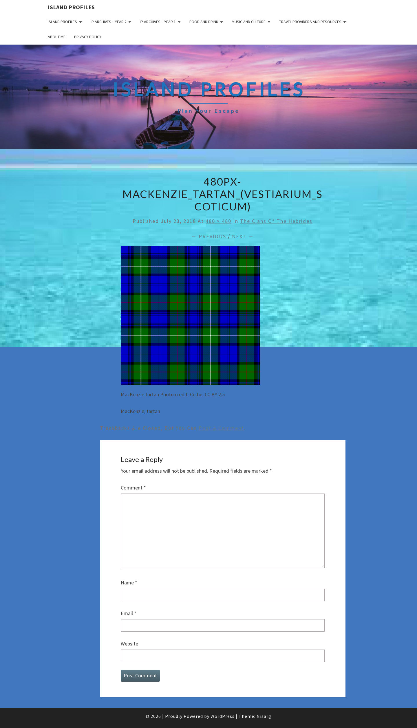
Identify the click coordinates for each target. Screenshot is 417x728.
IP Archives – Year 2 (109, 21)
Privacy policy (87, 36)
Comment (133, 487)
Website (129, 643)
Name (129, 582)
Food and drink (203, 21)
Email (128, 613)
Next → (243, 236)
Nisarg (264, 716)
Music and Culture (249, 21)
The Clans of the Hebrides (276, 221)
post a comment (221, 428)
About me (56, 36)
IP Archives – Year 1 (158, 21)
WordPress (223, 716)
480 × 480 (218, 221)
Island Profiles (71, 7)
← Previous (208, 236)
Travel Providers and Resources (310, 21)
